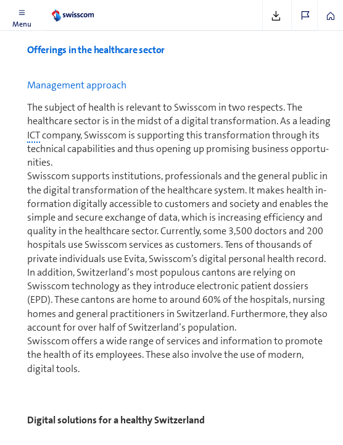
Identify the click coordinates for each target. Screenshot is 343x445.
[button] (21, 15)
